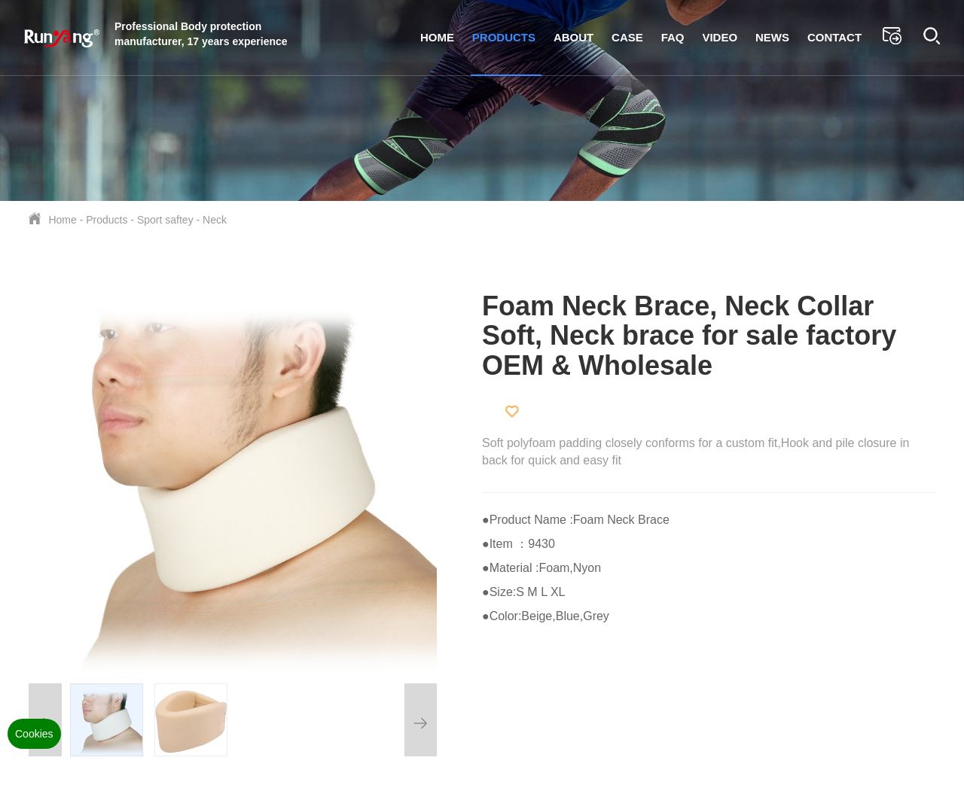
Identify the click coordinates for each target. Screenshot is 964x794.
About (573, 37)
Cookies (34, 734)
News (772, 37)
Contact (834, 37)
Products (503, 37)
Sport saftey (165, 220)
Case (627, 37)
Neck (215, 220)
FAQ (673, 37)
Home (437, 37)
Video (719, 37)
